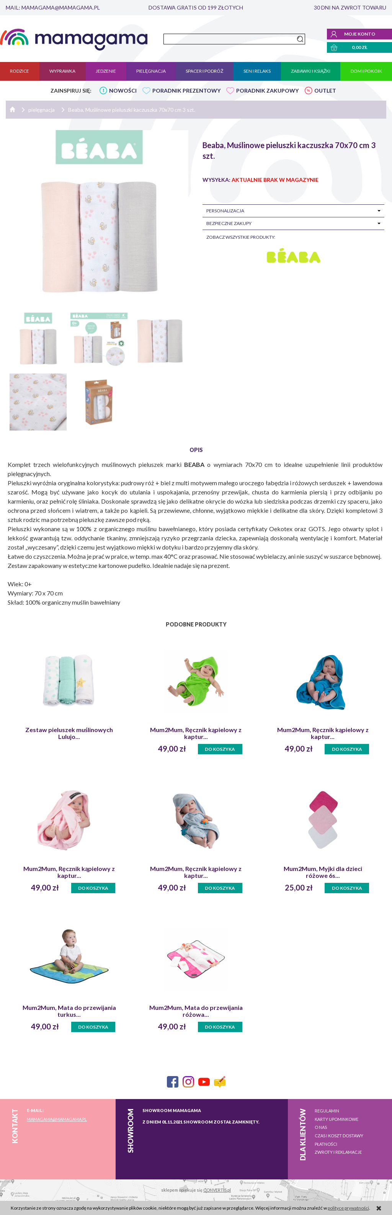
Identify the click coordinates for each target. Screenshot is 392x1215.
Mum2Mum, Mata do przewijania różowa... (196, 1011)
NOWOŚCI (123, 90)
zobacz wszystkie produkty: (240, 237)
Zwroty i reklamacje (338, 1152)
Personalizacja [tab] (225, 211)
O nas (321, 1127)
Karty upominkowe (336, 1119)
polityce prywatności (348, 1208)
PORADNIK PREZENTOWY (186, 90)
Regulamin (327, 1110)
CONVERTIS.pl (217, 1189)
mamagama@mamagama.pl (57, 1119)
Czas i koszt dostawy (339, 1135)
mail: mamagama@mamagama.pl (53, 7)
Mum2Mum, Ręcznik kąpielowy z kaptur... (196, 733)
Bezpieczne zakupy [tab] (229, 223)
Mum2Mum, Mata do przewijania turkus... (69, 1011)
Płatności (326, 1144)
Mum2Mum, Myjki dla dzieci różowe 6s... (323, 872)
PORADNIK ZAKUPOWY (267, 90)
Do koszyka (220, 749)
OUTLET (325, 90)
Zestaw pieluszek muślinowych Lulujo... (69, 733)
